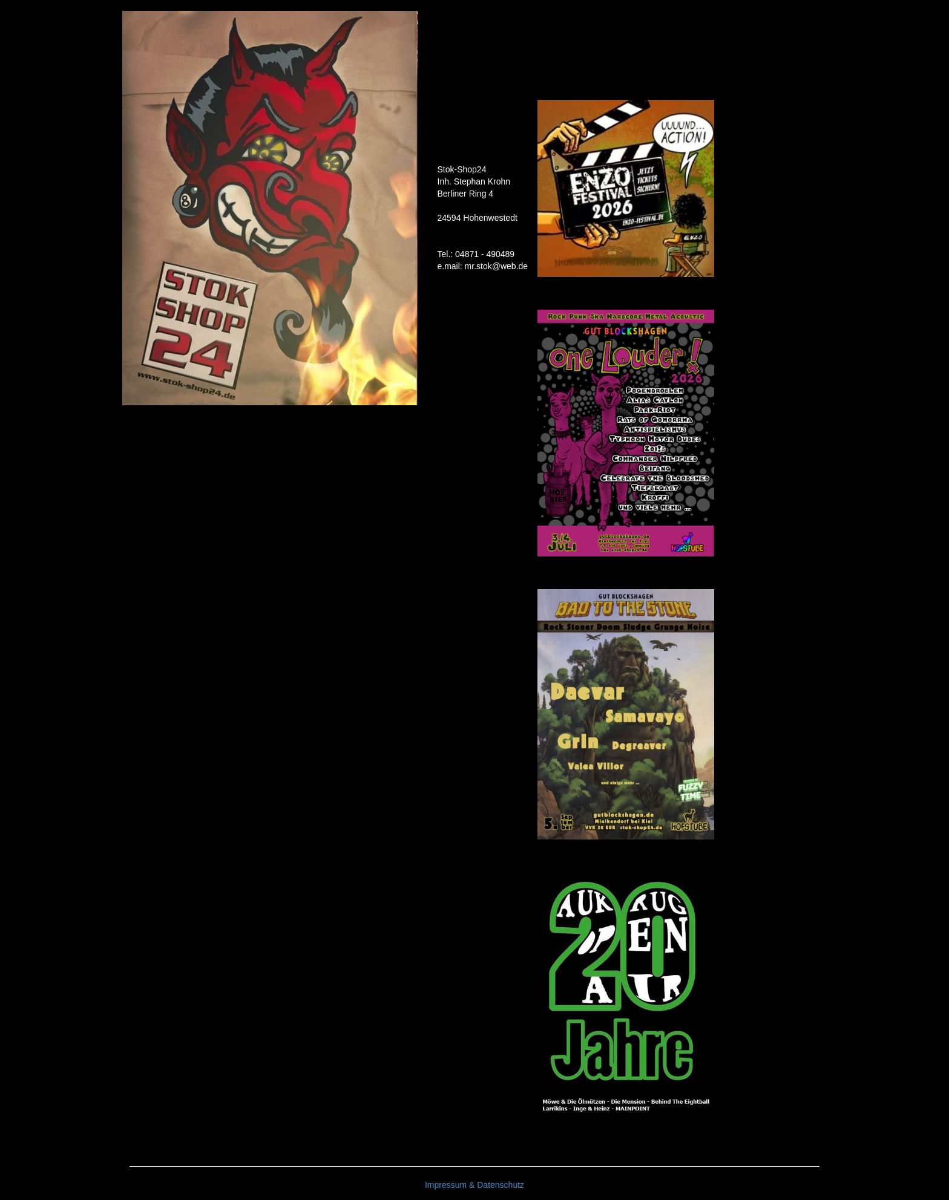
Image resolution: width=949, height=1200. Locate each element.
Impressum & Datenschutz (474, 1185)
